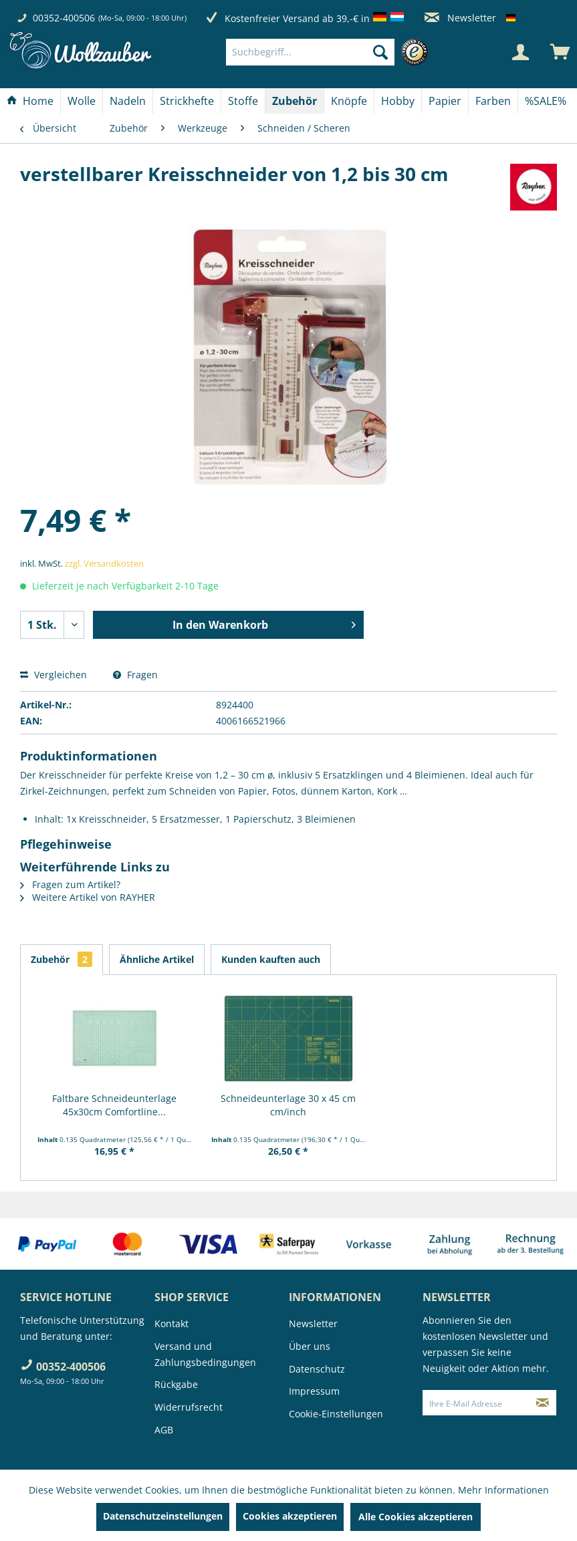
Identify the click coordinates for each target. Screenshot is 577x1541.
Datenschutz (317, 1369)
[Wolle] (81, 101)
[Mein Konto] (520, 52)
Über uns (309, 1346)
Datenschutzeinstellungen (163, 1516)
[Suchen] (380, 52)
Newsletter (460, 17)
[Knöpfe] (349, 101)
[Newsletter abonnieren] (543, 1402)
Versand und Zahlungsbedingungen (205, 1354)
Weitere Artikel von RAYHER (87, 897)
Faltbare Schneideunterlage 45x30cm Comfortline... (114, 1105)
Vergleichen (53, 674)
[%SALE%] (545, 101)
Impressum (314, 1391)
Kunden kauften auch (270, 959)
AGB (163, 1429)
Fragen (135, 674)
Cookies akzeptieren (290, 1516)
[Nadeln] (127, 101)
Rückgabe (176, 1384)
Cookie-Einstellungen (336, 1413)
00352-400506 (64, 17)
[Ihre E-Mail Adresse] (476, 1402)
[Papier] (445, 101)
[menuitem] (330, 52)
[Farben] (493, 101)
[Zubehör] (294, 101)
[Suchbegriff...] (310, 52)
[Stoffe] (243, 101)
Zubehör (61, 959)
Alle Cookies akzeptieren (415, 1516)
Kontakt (171, 1323)
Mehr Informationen (503, 1490)
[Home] (30, 101)
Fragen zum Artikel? (70, 884)
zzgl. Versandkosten (104, 563)
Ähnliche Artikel (157, 959)
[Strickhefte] (187, 101)
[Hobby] (397, 101)
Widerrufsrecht (188, 1407)
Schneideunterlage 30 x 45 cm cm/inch (288, 1105)
